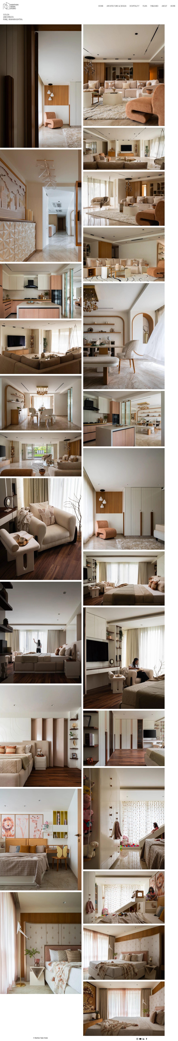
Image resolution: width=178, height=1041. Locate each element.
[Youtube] (140, 1039)
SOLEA (6, 15)
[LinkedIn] (143, 1039)
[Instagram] (137, 1039)
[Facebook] (146, 1039)
